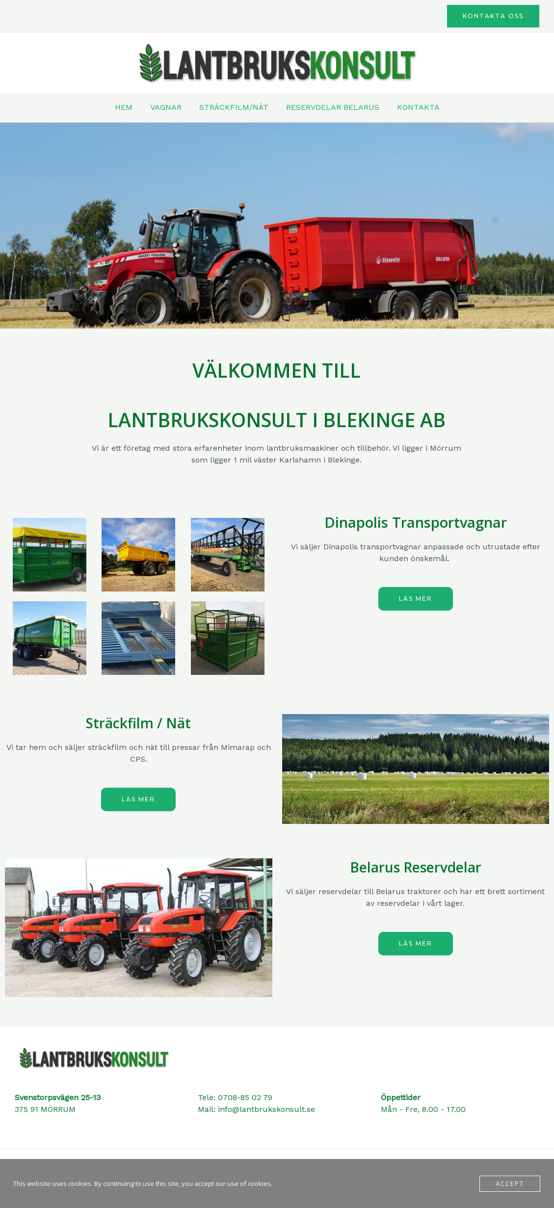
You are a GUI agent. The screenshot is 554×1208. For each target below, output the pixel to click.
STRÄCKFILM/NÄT (233, 107)
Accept (510, 1183)
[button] (493, 16)
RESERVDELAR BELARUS (330, 107)
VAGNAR (168, 107)
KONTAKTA (414, 107)
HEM (127, 107)
